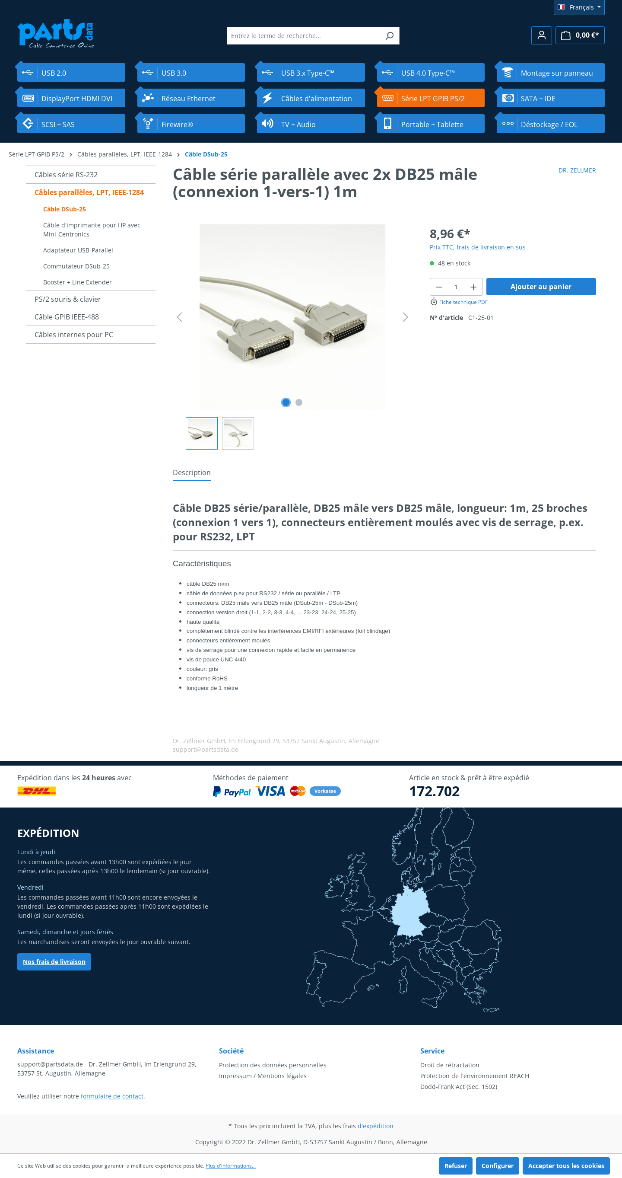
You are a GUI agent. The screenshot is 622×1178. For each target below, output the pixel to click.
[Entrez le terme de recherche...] (303, 36)
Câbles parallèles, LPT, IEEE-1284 (89, 192)
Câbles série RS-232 (66, 174)
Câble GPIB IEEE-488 (67, 317)
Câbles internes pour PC (74, 334)
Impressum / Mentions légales (263, 1076)
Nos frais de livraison (54, 962)
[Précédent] (179, 317)
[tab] (192, 473)
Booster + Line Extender (77, 282)
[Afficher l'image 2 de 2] (298, 402)
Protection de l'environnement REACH (474, 1076)
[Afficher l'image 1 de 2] (285, 402)
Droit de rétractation (449, 1065)
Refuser (455, 1166)
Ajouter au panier (541, 286)
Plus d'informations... (231, 1165)
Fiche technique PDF (459, 302)
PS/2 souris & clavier (68, 299)
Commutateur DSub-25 (76, 266)
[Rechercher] (389, 36)
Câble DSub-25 (64, 209)
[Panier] (580, 35)
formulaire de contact (112, 1096)
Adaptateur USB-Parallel (78, 250)
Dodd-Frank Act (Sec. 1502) (458, 1086)
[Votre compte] (541, 35)
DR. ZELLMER (577, 170)
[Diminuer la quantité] (439, 287)
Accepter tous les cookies (566, 1166)
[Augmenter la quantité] (474, 287)
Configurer (498, 1166)
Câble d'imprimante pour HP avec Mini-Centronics (91, 229)
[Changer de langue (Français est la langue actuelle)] (579, 7)
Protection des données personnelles (273, 1065)
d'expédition (376, 1126)
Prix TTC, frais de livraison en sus (478, 247)
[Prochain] (405, 317)
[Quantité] (456, 287)
